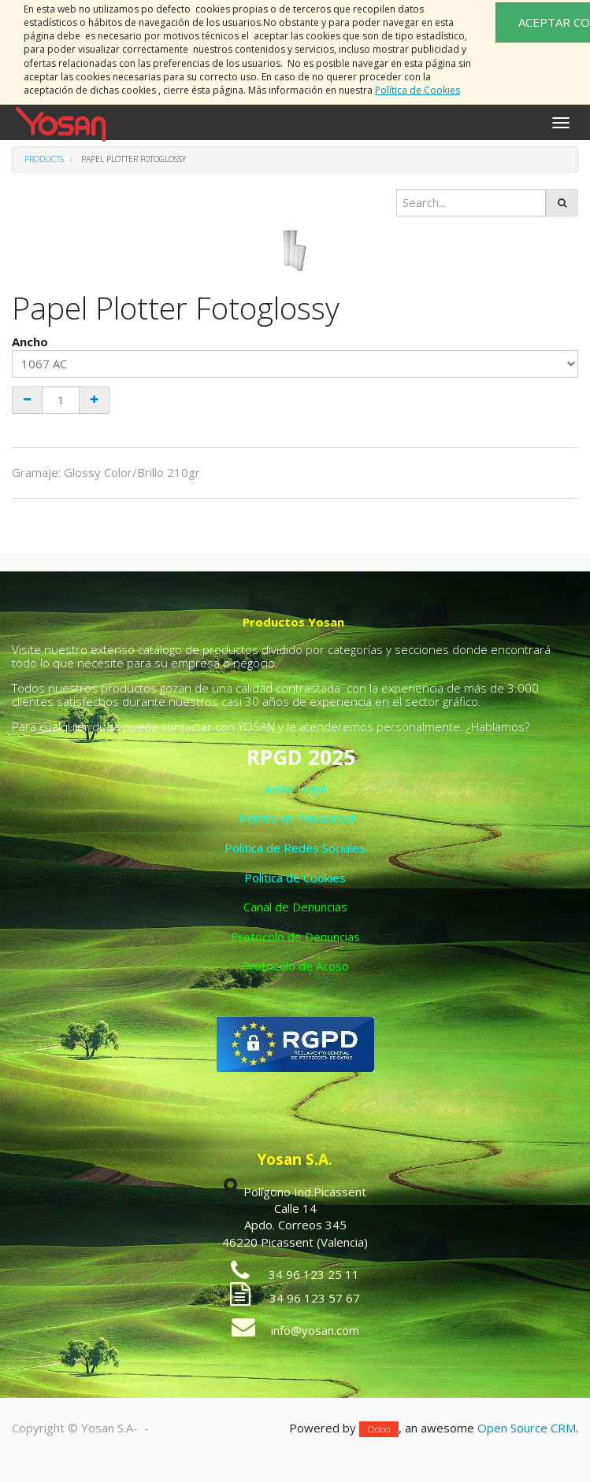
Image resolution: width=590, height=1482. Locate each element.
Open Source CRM (526, 1428)
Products (44, 158)
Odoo (379, 1429)
